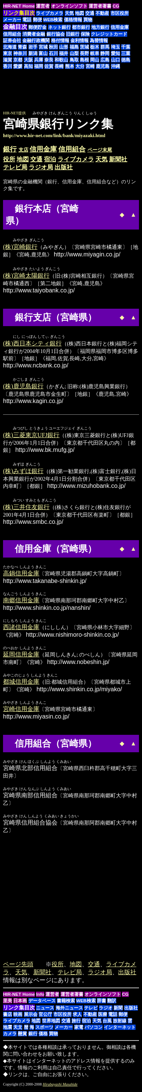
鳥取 (74, 59)
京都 (17, 59)
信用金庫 (120, 27)
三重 (125, 53)
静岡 (104, 53)
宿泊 (50, 159)
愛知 (115, 53)
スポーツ (44, 1030)
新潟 (32, 53)
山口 (115, 59)
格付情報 (60, 40)
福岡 (38, 66)
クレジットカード (109, 34)
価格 (43, 1036)
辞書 (101, 1003)
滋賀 (7, 59)
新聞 (118, 1010)
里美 (7, 1003)
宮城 (43, 47)
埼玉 (115, 47)
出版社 (64, 167)
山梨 (74, 53)
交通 (89, 13)
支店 (23, 150)
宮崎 (90, 66)
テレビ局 (15, 167)
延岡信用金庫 (21, 657)
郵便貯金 (37, 27)
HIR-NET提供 (14, 113)
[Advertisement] (75, 94)
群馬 (104, 47)
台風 (107, 1023)
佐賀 (48, 66)
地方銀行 (100, 27)
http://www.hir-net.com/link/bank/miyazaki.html (54, 135)
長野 (84, 53)
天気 (69, 13)
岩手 (32, 47)
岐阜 (94, 53)
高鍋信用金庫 (21, 576)
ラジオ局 (41, 167)
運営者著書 (100, 6)
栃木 (94, 47)
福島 (74, 47)
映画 (17, 1017)
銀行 (10, 149)
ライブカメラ (49, 13)
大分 (79, 66)
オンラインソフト (69, 6)
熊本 (69, 66)
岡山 (94, 59)
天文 (17, 1030)
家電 (78, 1030)
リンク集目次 (19, 1010)
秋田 (53, 47)
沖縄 (115, 66)
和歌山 (61, 59)
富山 (43, 53)
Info (40, 997)
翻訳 (111, 1003)
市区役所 (120, 13)
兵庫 (38, 59)
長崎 (59, 66)
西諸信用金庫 (21, 629)
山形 (63, 47)
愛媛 (17, 66)
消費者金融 (33, 34)
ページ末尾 (99, 150)
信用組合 (12, 34)
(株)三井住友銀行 (26, 509)
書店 (7, 1017)
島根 (84, 59)
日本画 (20, 1003)
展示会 (30, 1017)
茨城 (84, 47)
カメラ (10, 1036)
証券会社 (12, 40)
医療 (102, 1017)
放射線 (119, 1023)
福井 (63, 53)
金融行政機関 (36, 40)
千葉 (125, 47)
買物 (87, 19)
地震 (7, 1030)
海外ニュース (69, 1010)
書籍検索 (66, 1003)
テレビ (91, 1010)
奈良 (48, 59)
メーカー (12, 19)
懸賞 (22, 1036)
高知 (28, 66)
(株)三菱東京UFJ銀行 (31, 437)
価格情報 (73, 19)
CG (115, 6)
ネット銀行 (59, 27)
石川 (53, 53)
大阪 (28, 59)
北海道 (10, 47)
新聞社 (118, 159)
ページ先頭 (18, 967)
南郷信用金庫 (21, 603)
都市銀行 (81, 27)
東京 (7, 53)
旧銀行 (73, 34)
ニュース (45, 1010)
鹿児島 (102, 66)
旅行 (76, 1023)
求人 (77, 1017)
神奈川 (20, 53)
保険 (85, 34)
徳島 (125, 59)
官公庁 (45, 1017)
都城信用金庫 (21, 684)
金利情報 (79, 40)
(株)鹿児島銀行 (23, 387)
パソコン (93, 1030)
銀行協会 (56, 34)
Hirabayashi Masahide (60, 1087)
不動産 (102, 13)
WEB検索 (53, 19)
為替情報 (99, 40)
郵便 (37, 19)
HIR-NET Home (19, 6)
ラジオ (105, 1010)
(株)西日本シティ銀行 (32, 344)
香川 (7, 66)
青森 (22, 47)
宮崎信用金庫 (21, 711)
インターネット (120, 1030)
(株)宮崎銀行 (20, 247)
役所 (9, 159)
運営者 (43, 6)
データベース (42, 1003)
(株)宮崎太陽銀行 (26, 276)
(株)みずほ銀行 (23, 473)
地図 (79, 13)
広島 (104, 59)
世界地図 (51, 1023)
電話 (26, 19)
